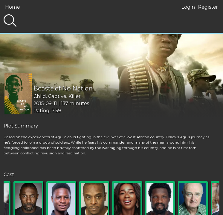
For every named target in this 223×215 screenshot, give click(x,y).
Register (208, 7)
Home (12, 7)
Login (188, 7)
